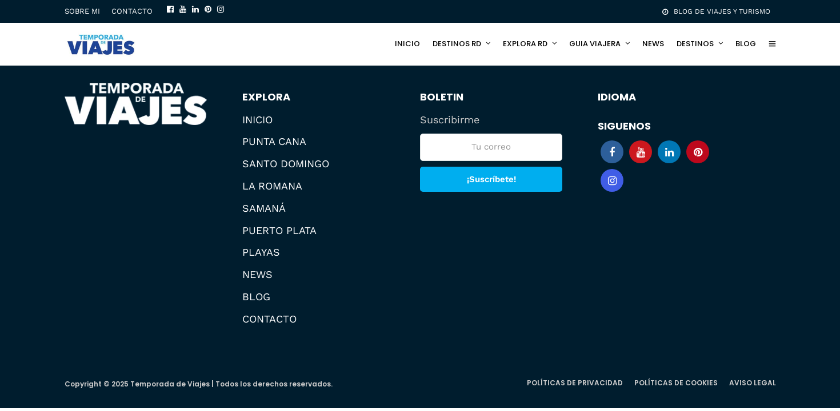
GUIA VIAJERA (595, 43)
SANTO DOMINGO (285, 164)
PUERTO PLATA (279, 230)
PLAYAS (261, 252)
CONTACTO (132, 11)
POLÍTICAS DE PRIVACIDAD (575, 383)
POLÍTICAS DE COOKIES (676, 383)
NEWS (653, 43)
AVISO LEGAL (752, 383)
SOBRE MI (82, 11)
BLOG (745, 43)
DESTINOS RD (457, 43)
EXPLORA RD (525, 43)
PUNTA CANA (274, 141)
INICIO (407, 43)
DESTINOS (695, 43)
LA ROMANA (272, 186)
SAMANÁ (264, 208)
